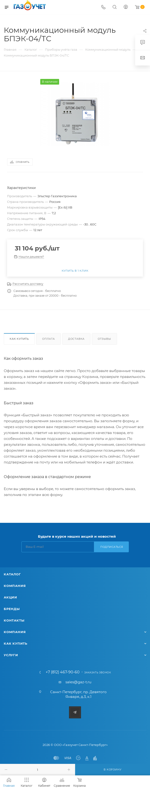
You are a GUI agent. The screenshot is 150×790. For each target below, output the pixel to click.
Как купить (19, 338)
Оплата (48, 338)
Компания (15, 586)
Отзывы (104, 338)
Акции (10, 597)
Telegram (75, 712)
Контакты (14, 620)
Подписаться (111, 546)
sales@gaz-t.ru (78, 682)
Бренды (12, 609)
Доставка (76, 338)
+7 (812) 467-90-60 (63, 672)
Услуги (11, 655)
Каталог (12, 574)
